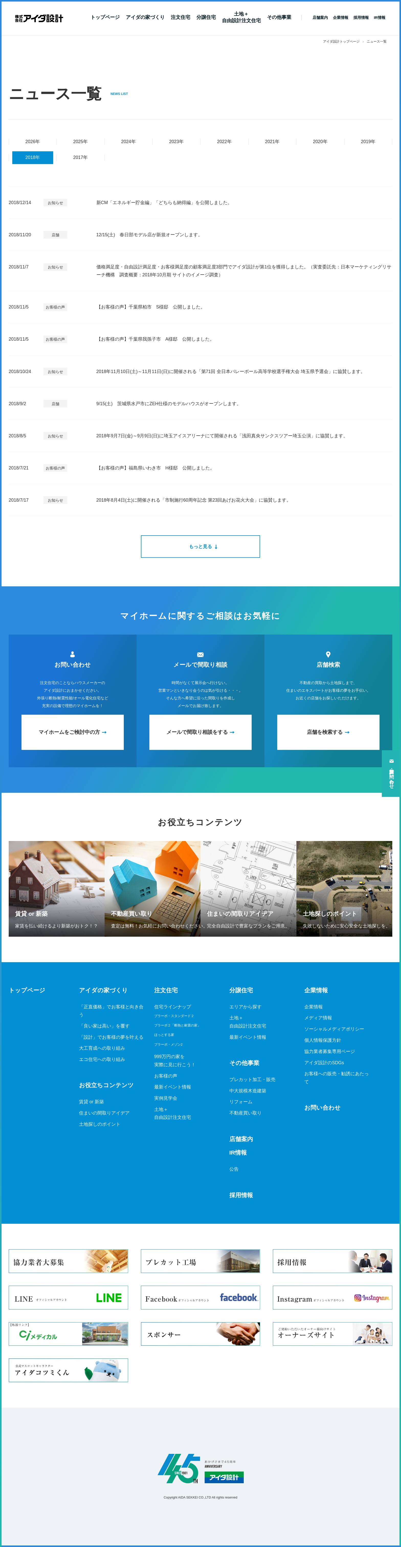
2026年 (32, 141)
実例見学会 (165, 1098)
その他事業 (279, 17)
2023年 (176, 141)
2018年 (32, 157)
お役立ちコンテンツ (106, 1085)
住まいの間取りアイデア (104, 1113)
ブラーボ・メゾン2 (168, 1044)
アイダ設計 (200, 1468)
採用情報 (241, 1195)
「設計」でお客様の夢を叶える (111, 1037)
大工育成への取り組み (102, 1048)
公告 (234, 1169)
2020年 (320, 141)
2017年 (80, 157)
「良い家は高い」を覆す (104, 1026)
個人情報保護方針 (322, 1040)
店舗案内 (241, 1139)
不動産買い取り (245, 1113)
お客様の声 (165, 1076)
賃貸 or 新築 (91, 1101)
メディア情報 (318, 1017)
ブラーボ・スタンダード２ (174, 1016)
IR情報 (238, 1152)
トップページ (105, 17)
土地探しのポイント (99, 1124)
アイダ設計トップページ (341, 41)
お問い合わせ (322, 1108)
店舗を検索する (325, 732)
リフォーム (240, 1101)
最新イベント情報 (172, 1087)
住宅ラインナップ (172, 1006)
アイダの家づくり (145, 17)
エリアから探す (245, 1006)
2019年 (368, 141)
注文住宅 (180, 17)
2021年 (272, 141)
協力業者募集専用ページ (329, 1051)
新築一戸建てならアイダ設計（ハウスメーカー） (39, 18)
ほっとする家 (164, 1035)
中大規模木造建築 (247, 1090)
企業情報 (316, 990)
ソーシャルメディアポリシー (334, 1029)
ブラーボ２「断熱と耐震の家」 (177, 1025)
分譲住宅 (206, 17)
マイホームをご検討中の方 (69, 732)
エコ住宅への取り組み (102, 1059)
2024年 (128, 141)
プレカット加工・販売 (252, 1079)
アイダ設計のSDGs (324, 1062)
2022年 (224, 141)
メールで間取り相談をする (197, 732)
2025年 (80, 141)
